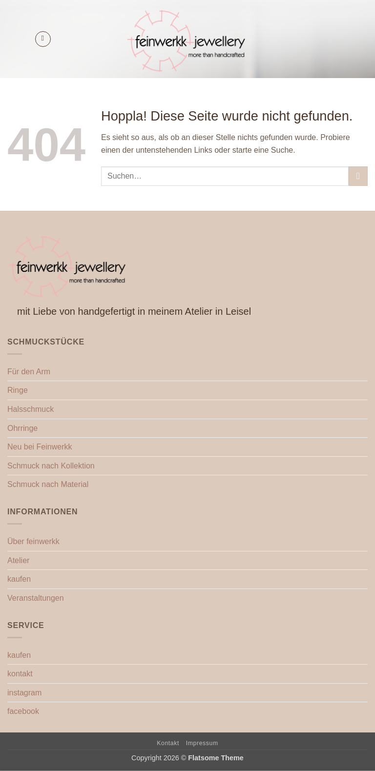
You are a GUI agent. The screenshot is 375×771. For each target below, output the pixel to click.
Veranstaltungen (35, 598)
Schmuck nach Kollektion (51, 466)
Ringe (17, 390)
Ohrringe (22, 428)
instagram (24, 693)
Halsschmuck (30, 409)
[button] (43, 39)
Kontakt (168, 743)
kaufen (19, 579)
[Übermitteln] (358, 175)
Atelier (18, 560)
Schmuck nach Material (47, 484)
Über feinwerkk (33, 541)
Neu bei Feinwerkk (39, 447)
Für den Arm (28, 371)
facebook (23, 711)
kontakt (20, 674)
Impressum (202, 743)
